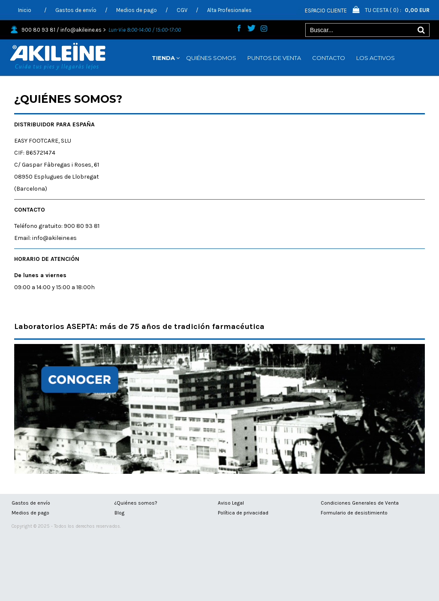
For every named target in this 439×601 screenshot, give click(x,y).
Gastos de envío (75, 10)
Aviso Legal (231, 503)
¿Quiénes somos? (135, 503)
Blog (119, 513)
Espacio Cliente (326, 10)
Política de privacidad (243, 513)
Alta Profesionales (229, 10)
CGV (182, 10)
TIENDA (163, 57)
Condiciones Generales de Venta (360, 503)
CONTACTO (328, 57)
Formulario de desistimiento (354, 513)
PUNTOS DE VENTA (274, 57)
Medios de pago (136, 10)
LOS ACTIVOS (375, 57)
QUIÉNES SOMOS (211, 57)
